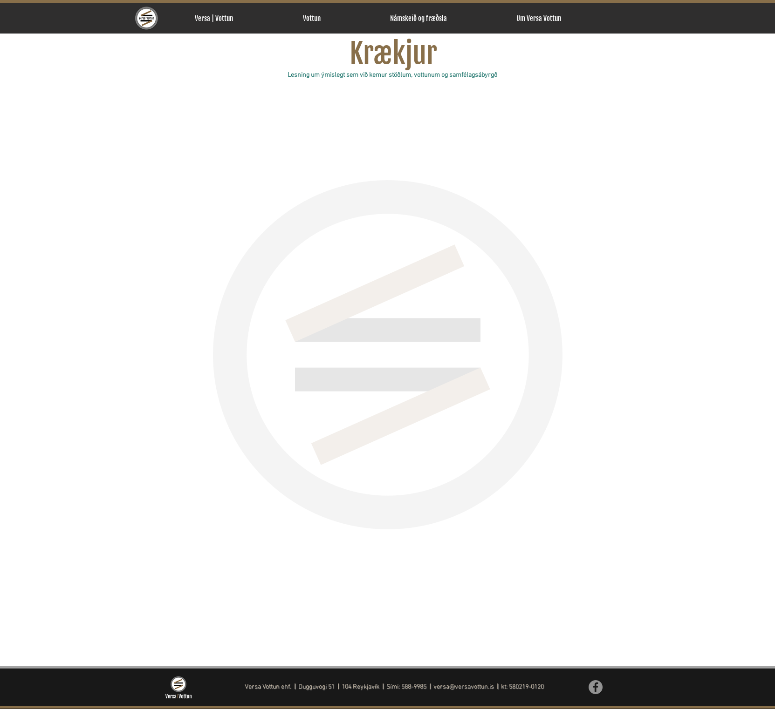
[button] (339, 18)
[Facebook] (596, 687)
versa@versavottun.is (463, 687)
